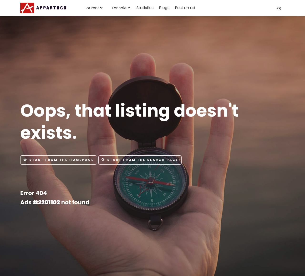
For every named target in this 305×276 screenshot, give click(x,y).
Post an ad (185, 7)
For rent (92, 8)
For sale (119, 8)
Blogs (164, 7)
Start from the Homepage (58, 160)
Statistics (144, 7)
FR (279, 8)
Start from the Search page (140, 160)
